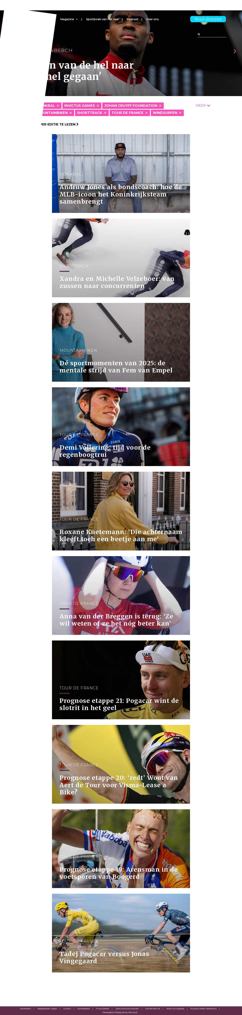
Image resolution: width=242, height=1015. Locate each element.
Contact (67, 1008)
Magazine (67, 19)
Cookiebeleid (83, 1008)
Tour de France (127, 113)
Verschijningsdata (175, 1008)
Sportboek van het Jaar (102, 19)
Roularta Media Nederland (203, 1008)
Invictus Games (79, 106)
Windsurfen (165, 113)
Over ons (152, 19)
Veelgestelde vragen (47, 1008)
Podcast (132, 19)
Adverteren (25, 1008)
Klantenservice (152, 1008)
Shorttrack (89, 113)
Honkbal (46, 106)
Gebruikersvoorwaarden (127, 1008)
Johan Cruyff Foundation (130, 106)
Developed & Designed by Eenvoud (119, 1012)
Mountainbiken (52, 113)
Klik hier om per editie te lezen (47, 124)
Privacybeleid (102, 1008)
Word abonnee (208, 19)
